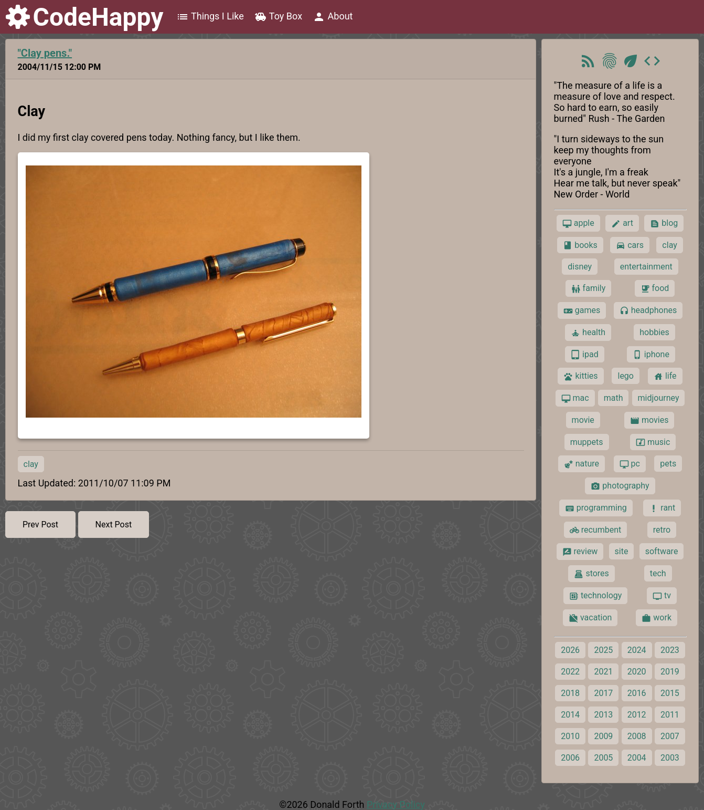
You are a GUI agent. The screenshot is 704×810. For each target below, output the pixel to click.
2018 (570, 693)
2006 (570, 758)
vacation (590, 617)
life (665, 376)
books (580, 245)
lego (625, 376)
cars (630, 245)
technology (595, 595)
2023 (669, 650)
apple (578, 223)
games (581, 310)
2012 (636, 715)
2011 (669, 715)
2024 (636, 650)
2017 (603, 693)
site (621, 551)
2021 (603, 672)
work (656, 617)
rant (662, 508)
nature (581, 464)
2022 (570, 672)
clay (31, 464)
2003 (669, 758)
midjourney (658, 398)
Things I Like (210, 17)
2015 (669, 693)
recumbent (596, 530)
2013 (603, 715)
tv (662, 595)
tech (658, 573)
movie (583, 420)
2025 (603, 650)
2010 (570, 736)
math (613, 398)
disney (580, 267)
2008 (636, 736)
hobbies (654, 332)
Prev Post (40, 524)
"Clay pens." (45, 53)
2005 (603, 758)
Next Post (113, 524)
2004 (636, 758)
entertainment (646, 267)
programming (596, 508)
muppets (586, 442)
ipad (585, 354)
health (588, 332)
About (333, 17)
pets (668, 464)
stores (591, 573)
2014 (570, 715)
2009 (603, 736)
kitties (580, 376)
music (653, 442)
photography (620, 486)
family (588, 288)
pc (630, 464)
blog (664, 223)
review (580, 551)
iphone (651, 354)
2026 (570, 650)
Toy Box (278, 17)
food (655, 288)
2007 (669, 736)
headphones (648, 310)
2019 (669, 672)
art (622, 223)
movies (649, 420)
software (661, 551)
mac (575, 398)
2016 (636, 693)
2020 (636, 672)
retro (661, 530)
